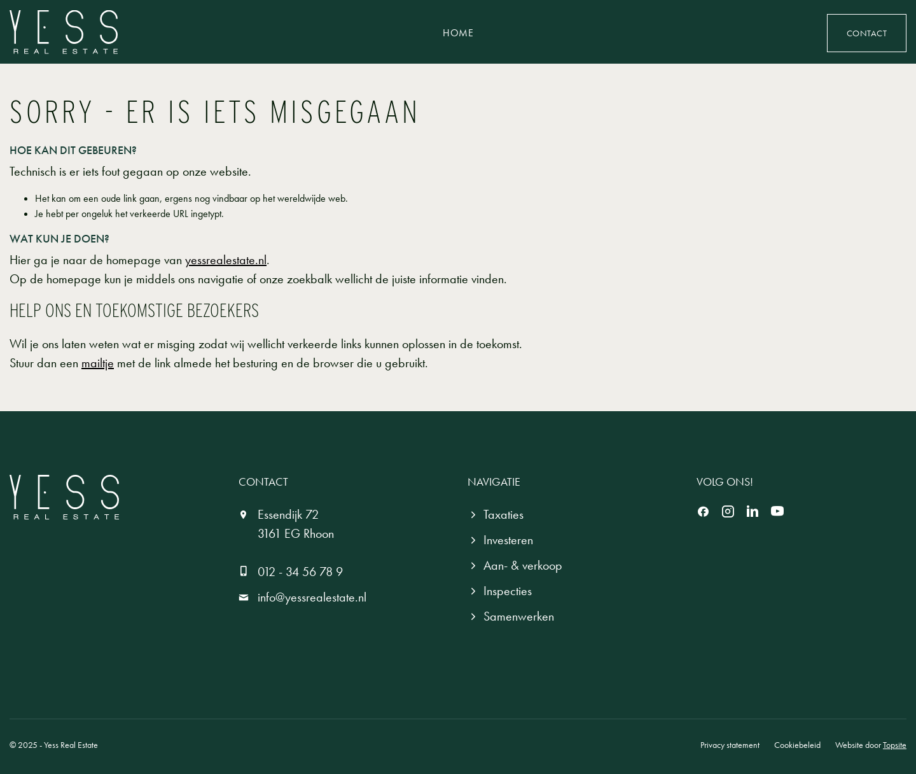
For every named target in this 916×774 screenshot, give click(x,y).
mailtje (97, 363)
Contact (867, 33)
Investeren (508, 539)
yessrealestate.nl (226, 259)
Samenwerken (518, 616)
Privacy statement (730, 744)
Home (458, 32)
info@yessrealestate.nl (312, 597)
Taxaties (503, 514)
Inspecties (507, 590)
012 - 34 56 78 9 (300, 571)
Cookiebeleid (797, 744)
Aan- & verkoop (522, 565)
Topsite (894, 744)
